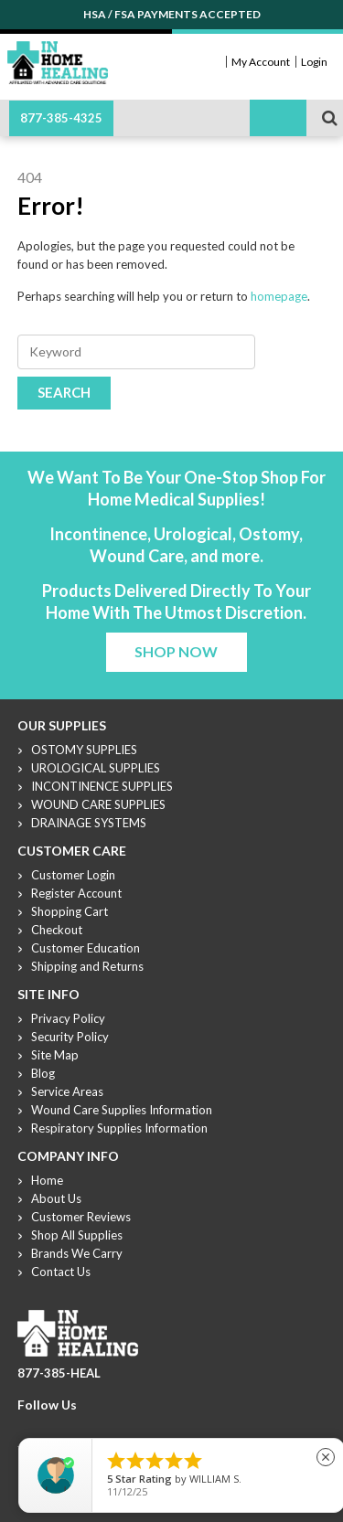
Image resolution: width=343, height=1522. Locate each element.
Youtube (71, 1427)
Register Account (76, 893)
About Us (56, 1198)
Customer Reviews (81, 1216)
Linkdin (93, 1427)
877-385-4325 (61, 118)
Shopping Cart (69, 911)
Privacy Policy (68, 1018)
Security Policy (70, 1036)
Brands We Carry (77, 1253)
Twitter (49, 1427)
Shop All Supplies (77, 1235)
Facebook (27, 1427)
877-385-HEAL (59, 1373)
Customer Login (73, 874)
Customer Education (85, 948)
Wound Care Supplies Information (121, 1109)
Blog (43, 1073)
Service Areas (67, 1091)
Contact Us (61, 1271)
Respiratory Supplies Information (119, 1128)
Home (47, 1180)
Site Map (55, 1055)
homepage (279, 296)
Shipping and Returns (87, 966)
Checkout (56, 929)
